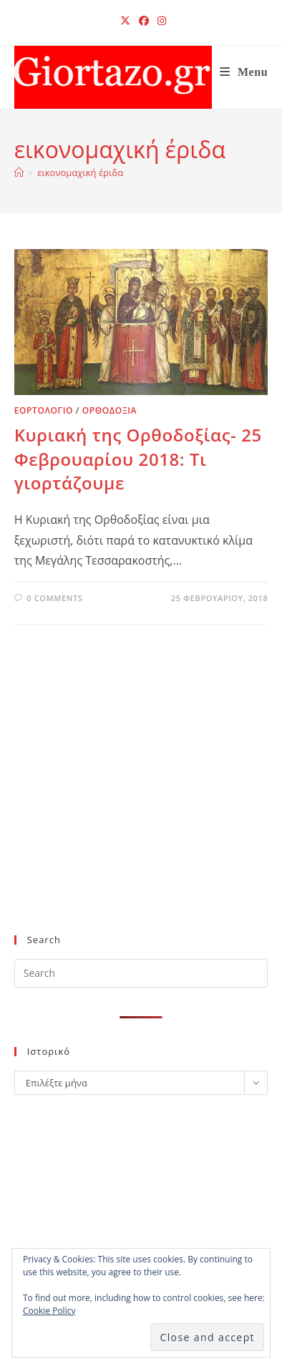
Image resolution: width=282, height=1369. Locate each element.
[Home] (19, 172)
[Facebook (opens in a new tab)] (144, 20)
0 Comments (54, 598)
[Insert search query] (141, 973)
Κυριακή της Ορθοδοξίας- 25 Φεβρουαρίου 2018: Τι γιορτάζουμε (138, 459)
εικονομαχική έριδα (80, 172)
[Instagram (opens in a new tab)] (159, 20)
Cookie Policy (49, 1311)
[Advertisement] (135, 803)
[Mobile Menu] (244, 72)
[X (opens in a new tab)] (125, 20)
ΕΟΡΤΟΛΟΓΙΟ (43, 410)
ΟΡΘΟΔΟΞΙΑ (109, 410)
